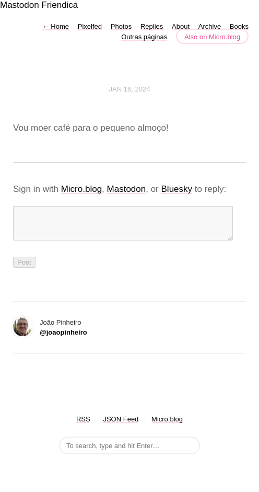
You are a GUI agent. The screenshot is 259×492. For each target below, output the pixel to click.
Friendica (59, 5)
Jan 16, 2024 (129, 89)
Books (239, 26)
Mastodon (19, 5)
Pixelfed (90, 26)
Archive (209, 26)
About (181, 26)
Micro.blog (81, 189)
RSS (83, 425)
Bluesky (177, 189)
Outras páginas (144, 37)
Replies (151, 26)
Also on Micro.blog (212, 37)
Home (55, 26)
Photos (121, 26)
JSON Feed (120, 425)
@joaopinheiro (63, 338)
